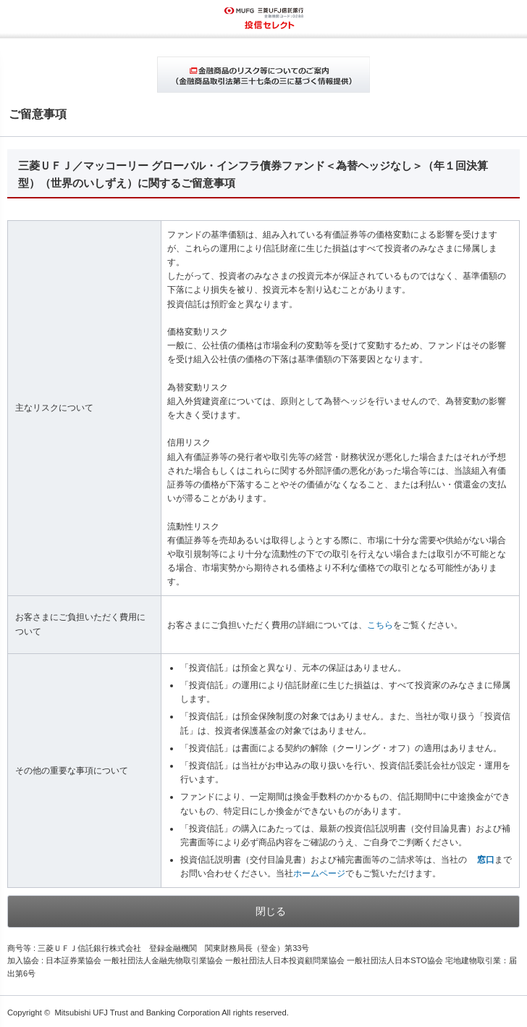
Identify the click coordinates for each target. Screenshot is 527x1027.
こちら (380, 625)
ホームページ (319, 873)
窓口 (485, 860)
